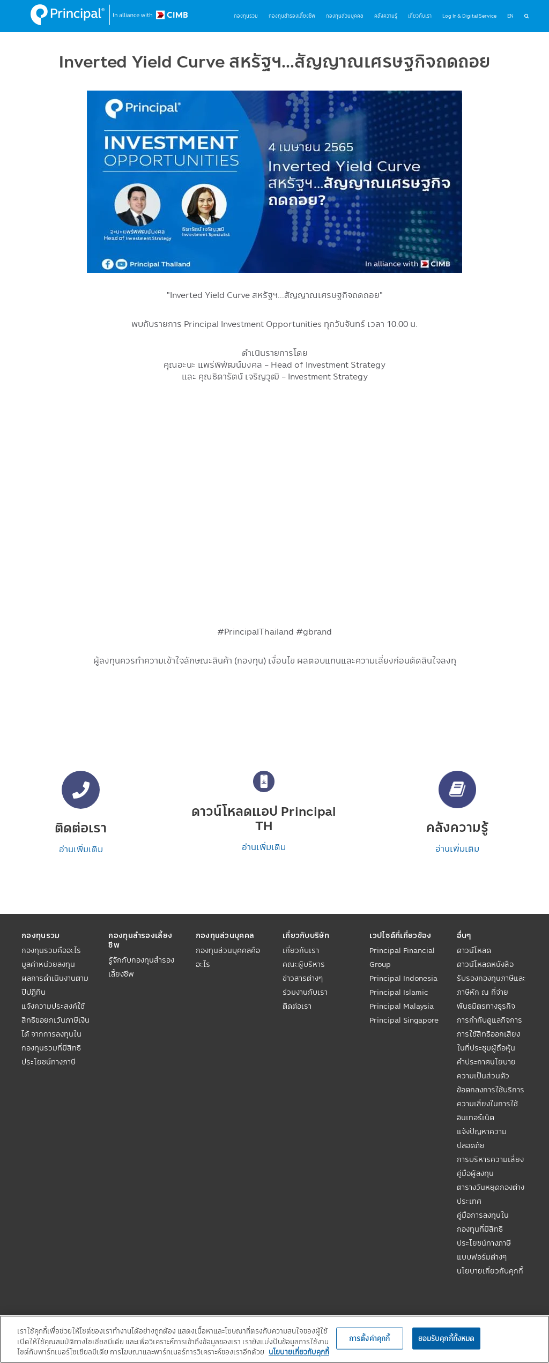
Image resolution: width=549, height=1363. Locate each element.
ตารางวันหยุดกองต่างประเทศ (490, 1194)
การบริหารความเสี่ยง (490, 1159)
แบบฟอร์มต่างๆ (482, 1257)
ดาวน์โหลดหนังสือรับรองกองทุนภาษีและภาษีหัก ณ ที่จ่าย (491, 978)
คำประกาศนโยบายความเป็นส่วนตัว (486, 1068)
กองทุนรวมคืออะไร (51, 950)
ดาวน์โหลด (474, 950)
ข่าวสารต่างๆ (303, 978)
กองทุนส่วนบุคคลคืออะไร (228, 957)
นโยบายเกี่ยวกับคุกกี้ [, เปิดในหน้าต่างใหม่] (299, 1352)
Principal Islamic (398, 992)
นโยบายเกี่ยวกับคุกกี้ (490, 1270)
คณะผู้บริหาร (304, 964)
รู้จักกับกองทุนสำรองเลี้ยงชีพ (141, 967)
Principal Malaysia (401, 1006)
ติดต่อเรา (297, 1006)
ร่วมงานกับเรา (305, 992)
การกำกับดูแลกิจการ (489, 1020)
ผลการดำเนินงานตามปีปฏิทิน (54, 985)
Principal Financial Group (402, 957)
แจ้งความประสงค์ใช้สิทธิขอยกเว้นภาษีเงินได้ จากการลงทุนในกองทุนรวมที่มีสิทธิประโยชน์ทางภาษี (55, 1034)
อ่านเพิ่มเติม (81, 849)
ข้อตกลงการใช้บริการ (490, 1089)
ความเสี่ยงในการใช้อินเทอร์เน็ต (487, 1110)
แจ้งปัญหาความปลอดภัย (482, 1138)
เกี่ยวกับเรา (301, 950)
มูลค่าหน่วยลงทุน (48, 964)
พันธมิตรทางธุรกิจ (486, 1006)
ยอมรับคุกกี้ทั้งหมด (446, 1338)
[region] (274, 1339)
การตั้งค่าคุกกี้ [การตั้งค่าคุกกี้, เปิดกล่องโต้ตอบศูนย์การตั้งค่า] (369, 1338)
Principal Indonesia (403, 978)
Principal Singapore (404, 1020)
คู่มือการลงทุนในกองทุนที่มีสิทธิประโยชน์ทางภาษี (484, 1229)
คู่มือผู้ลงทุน (475, 1173)
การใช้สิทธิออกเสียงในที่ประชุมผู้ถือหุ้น (488, 1041)
